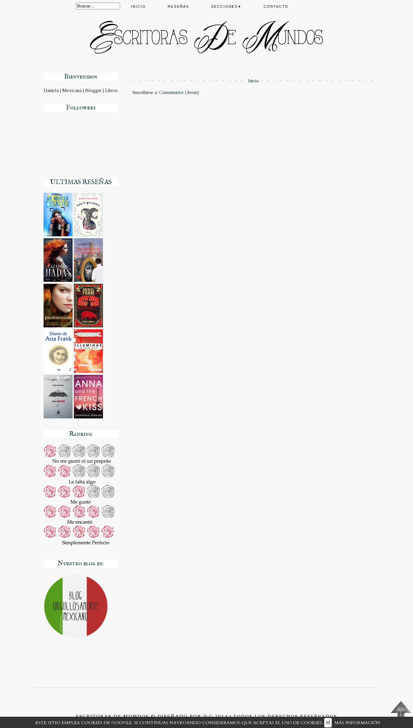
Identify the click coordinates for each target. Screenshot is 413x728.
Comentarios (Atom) (179, 92)
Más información (357, 723)
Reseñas (178, 6)
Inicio (138, 6)
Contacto (276, 6)
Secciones (226, 6)
